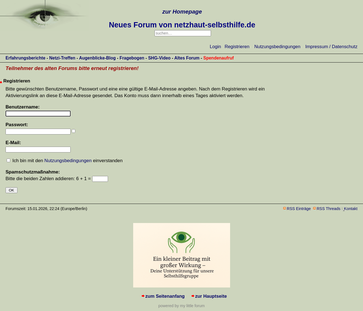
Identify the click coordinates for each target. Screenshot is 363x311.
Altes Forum (186, 58)
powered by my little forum (181, 306)
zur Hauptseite (211, 296)
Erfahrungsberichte (25, 58)
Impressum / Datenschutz (331, 46)
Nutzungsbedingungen (277, 46)
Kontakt (350, 208)
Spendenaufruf (218, 58)
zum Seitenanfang (165, 296)
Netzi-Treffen (62, 58)
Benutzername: (23, 107)
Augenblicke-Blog (97, 58)
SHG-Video (159, 58)
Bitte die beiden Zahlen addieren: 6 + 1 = (49, 178)
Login (215, 46)
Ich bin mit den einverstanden (67, 160)
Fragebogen (132, 58)
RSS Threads (329, 208)
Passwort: (17, 124)
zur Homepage (182, 11)
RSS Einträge (299, 208)
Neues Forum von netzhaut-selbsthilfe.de (182, 25)
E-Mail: (13, 142)
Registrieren (237, 46)
